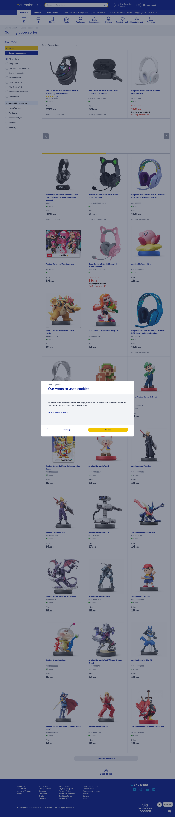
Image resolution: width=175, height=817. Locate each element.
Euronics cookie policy (58, 412)
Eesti (50, 385)
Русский (57, 385)
